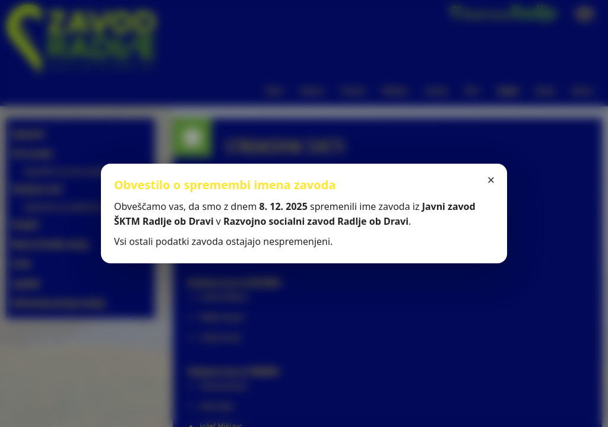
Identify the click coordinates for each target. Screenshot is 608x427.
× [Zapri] (491, 180)
